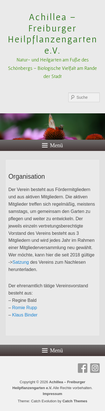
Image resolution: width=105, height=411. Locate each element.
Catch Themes (74, 401)
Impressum (52, 394)
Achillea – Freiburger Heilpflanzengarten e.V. (52, 34)
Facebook (82, 368)
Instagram (95, 368)
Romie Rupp (24, 307)
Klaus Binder (25, 315)
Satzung (21, 262)
